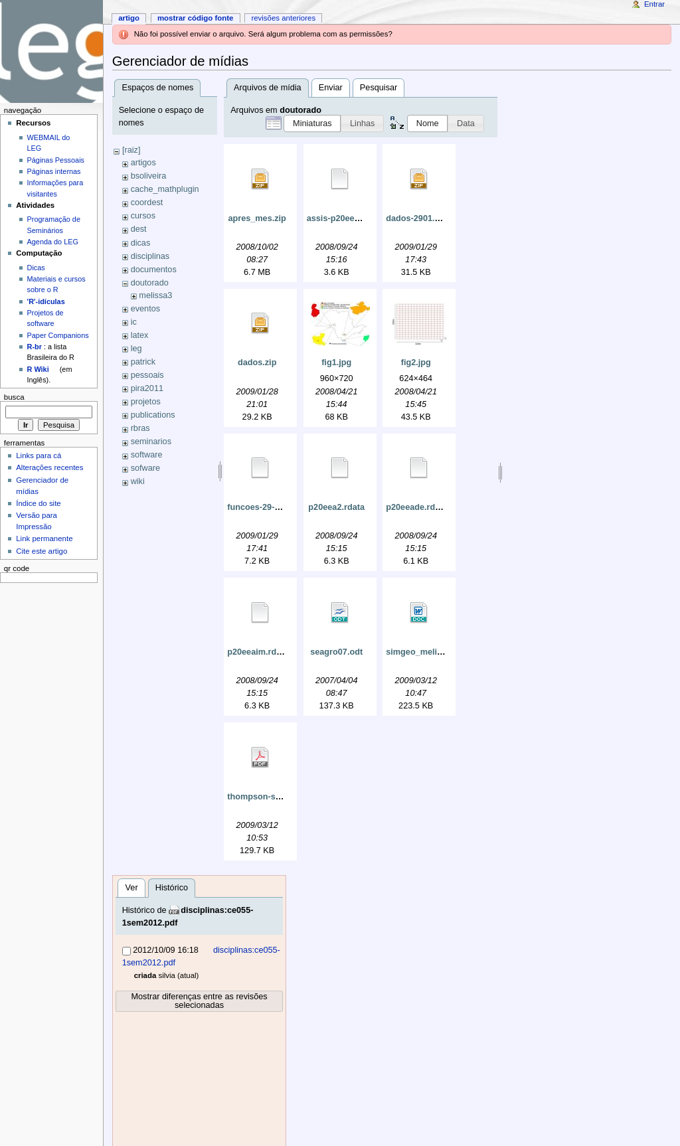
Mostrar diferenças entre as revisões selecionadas (199, 1001)
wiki (138, 481)
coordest (147, 202)
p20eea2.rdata (336, 507)
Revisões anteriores (283, 18)
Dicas (36, 268)
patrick (143, 362)
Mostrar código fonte (195, 18)
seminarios (151, 441)
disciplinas (150, 256)
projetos (146, 401)
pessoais (147, 375)
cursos (143, 215)
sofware (145, 468)
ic (134, 322)
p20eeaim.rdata (257, 652)
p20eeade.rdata (416, 507)
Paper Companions (58, 335)
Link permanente (44, 538)
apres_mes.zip (257, 218)
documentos (154, 269)
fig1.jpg (336, 362)
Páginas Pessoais (55, 160)
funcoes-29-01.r (258, 507)
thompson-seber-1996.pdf (278, 796)
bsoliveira (149, 176)
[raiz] (131, 150)
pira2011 (147, 388)
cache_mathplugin (165, 189)
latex (140, 335)
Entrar (654, 4)
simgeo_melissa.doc (427, 652)
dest (139, 229)
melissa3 (155, 295)
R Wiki (38, 369)
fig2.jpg (416, 362)
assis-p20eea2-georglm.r (356, 218)
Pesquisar (378, 87)
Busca (14, 397)
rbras (140, 428)
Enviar (331, 87)
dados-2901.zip (416, 218)
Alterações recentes (49, 467)
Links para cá (38, 455)
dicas (141, 243)
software (147, 454)
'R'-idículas (46, 301)
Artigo (128, 18)
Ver (132, 887)
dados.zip (257, 362)
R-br (34, 347)
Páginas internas (54, 171)
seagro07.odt (336, 652)
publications (153, 415)
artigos (143, 162)
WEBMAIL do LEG (48, 142)
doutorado (150, 282)
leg (136, 348)
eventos (145, 308)
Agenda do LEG (52, 242)
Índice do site (38, 503)
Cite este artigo (41, 551)
